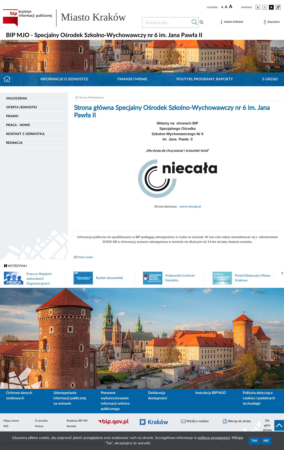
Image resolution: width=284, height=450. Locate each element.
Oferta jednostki (21, 107)
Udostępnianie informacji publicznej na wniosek (69, 398)
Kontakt (71, 426)
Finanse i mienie (132, 79)
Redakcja (14, 142)
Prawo (12, 116)
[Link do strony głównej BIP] (70, 18)
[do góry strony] (272, 425)
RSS (6, 426)
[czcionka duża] (235, 6)
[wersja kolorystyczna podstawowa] (258, 7)
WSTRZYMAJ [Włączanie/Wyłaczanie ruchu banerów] (15, 266)
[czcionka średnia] (226, 7)
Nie (266, 440)
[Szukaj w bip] (195, 22)
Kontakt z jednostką (25, 134)
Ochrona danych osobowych (19, 395)
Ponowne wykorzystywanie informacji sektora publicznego (115, 401)
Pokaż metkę (85, 257)
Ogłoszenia (16, 98)
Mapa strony (11, 420)
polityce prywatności (214, 438)
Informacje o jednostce (64, 79)
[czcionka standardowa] (222, 7)
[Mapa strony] (232, 22)
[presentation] (282, 273)
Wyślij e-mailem (195, 421)
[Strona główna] (8, 79)
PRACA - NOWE (18, 125)
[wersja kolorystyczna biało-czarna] (265, 7)
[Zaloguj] (272, 22)
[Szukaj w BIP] (166, 22)
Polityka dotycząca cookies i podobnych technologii (259, 398)
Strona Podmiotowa (91, 97)
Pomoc (39, 426)
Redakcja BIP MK (77, 420)
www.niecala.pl (190, 206)
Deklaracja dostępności (157, 395)
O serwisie (41, 420)
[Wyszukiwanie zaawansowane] (202, 22)
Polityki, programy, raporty (205, 79)
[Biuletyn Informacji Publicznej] (115, 424)
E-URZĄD (270, 79)
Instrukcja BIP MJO (210, 393)
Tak (254, 440)
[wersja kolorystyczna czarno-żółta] (271, 7)
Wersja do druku (236, 421)
